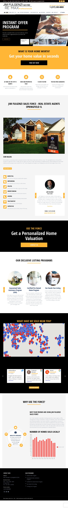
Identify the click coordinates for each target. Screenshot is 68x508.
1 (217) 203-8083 (7, 489)
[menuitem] (6, 12)
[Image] (15, 278)
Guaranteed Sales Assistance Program (33, 478)
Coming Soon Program (32, 486)
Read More (49, 206)
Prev (3, 376)
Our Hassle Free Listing (32, 484)
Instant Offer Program (31, 475)
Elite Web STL (30, 498)
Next (65, 376)
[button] (40, 327)
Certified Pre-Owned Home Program (34, 481)
